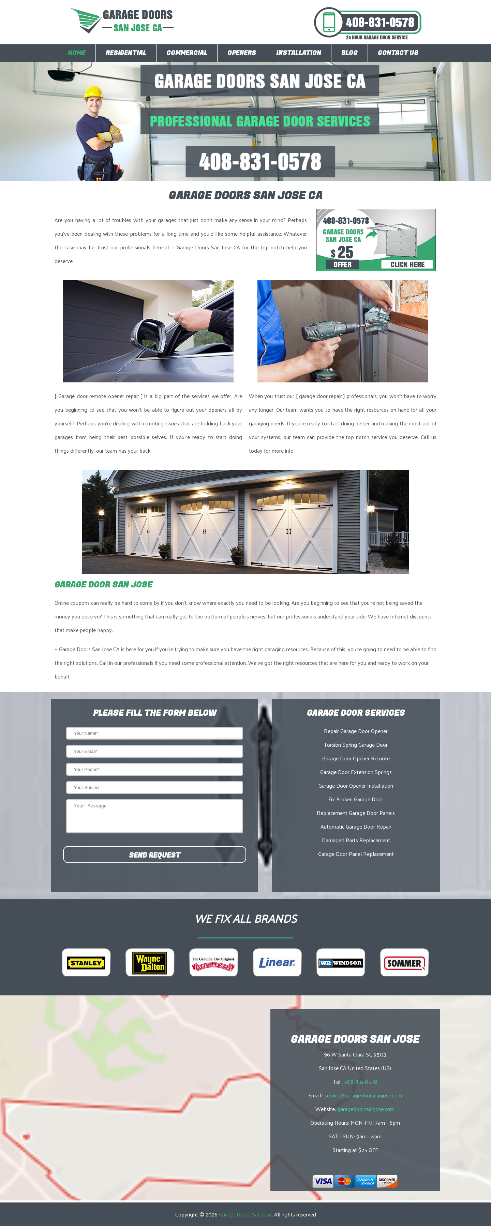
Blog (349, 53)
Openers (241, 53)
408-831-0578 (360, 1081)
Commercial (186, 53)
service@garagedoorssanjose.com (363, 1095)
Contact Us (398, 53)
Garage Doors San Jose (245, 1214)
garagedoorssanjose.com (366, 1109)
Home (77, 53)
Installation (298, 53)
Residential (126, 53)
